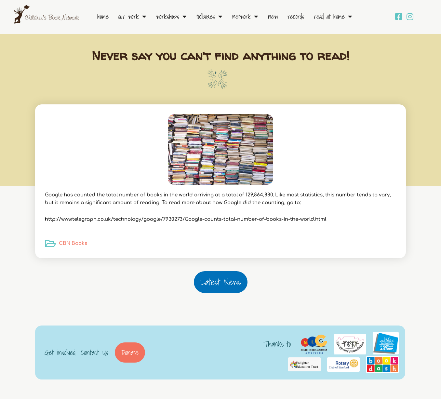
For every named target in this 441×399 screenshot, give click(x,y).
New (273, 16)
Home (103, 16)
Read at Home (333, 16)
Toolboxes (209, 16)
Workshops (171, 16)
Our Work (132, 16)
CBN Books (73, 243)
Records (295, 16)
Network (245, 16)
